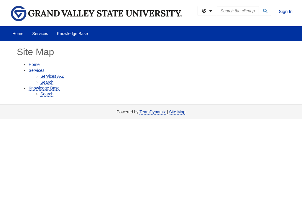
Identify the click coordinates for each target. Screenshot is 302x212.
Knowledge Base (72, 33)
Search (46, 82)
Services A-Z (52, 76)
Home (17, 33)
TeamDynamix (152, 112)
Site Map (177, 112)
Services (40, 33)
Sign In (286, 11)
